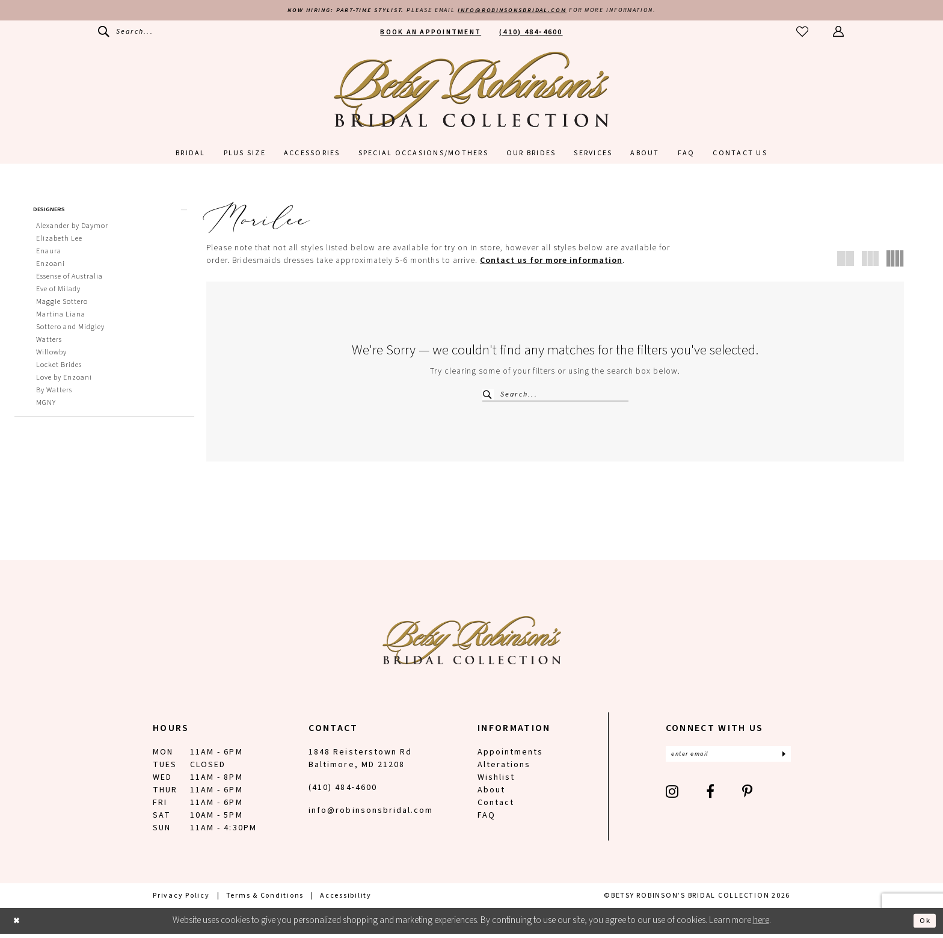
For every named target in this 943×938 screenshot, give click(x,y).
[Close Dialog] (18, 925)
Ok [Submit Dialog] (923, 924)
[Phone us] (531, 33)
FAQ (487, 820)
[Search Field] (555, 396)
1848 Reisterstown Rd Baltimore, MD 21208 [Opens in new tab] (360, 763)
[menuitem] (126, 33)
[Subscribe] (783, 760)
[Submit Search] (488, 396)
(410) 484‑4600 (343, 792)
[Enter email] (728, 760)
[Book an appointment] (430, 33)
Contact (496, 807)
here (761, 925)
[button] (839, 33)
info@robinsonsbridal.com (518, 11)
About (491, 795)
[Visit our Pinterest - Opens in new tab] (748, 798)
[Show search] (126, 33)
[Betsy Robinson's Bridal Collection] (471, 91)
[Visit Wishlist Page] (803, 33)
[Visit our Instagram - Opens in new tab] (673, 798)
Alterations (504, 770)
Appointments (510, 757)
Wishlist (496, 782)
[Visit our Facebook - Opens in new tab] (711, 798)
